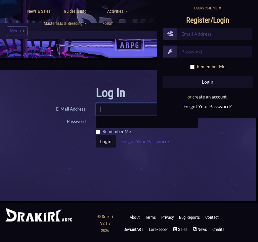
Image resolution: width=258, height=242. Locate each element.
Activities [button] (115, 11)
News (200, 229)
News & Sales (38, 11)
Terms (150, 217)
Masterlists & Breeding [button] (63, 23)
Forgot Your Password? (207, 106)
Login (106, 141)
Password (76, 121)
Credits (218, 229)
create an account (209, 96)
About (135, 217)
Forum (108, 23)
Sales (180, 229)
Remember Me (211, 66)
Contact (212, 217)
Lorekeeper (158, 229)
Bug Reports (189, 217)
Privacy (167, 217)
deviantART (133, 229)
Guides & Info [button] (76, 11)
